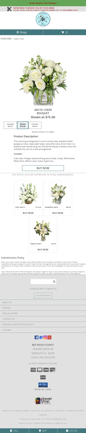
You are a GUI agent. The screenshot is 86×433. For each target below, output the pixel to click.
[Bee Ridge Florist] (43, 26)
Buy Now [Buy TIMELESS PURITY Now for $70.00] (43, 249)
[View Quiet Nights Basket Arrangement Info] (28, 193)
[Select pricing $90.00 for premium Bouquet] (35, 125)
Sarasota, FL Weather (30, 419)
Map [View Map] (43, 430)
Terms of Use (61, 423)
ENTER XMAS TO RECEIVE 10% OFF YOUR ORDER (45, 8)
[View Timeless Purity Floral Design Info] (43, 230)
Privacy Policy (26, 423)
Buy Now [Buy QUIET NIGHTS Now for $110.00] (28, 213)
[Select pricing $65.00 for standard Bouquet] (10, 125)
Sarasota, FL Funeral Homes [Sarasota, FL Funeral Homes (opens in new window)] (15, 411)
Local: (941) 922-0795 (43, 357)
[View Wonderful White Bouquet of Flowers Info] (58, 193)
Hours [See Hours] (72, 430)
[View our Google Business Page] (41, 338)
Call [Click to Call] (14, 430)
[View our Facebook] (36, 338)
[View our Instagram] (45, 338)
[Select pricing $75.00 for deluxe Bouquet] (22, 125)
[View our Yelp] (49, 338)
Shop (21, 32)
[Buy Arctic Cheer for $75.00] (43, 168)
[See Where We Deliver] (43, 295)
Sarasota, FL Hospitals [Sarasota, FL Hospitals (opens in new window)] (42, 411)
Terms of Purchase (44, 423)
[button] (43, 385)
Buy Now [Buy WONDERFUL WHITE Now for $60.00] (57, 213)
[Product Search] (43, 281)
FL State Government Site (54, 419)
